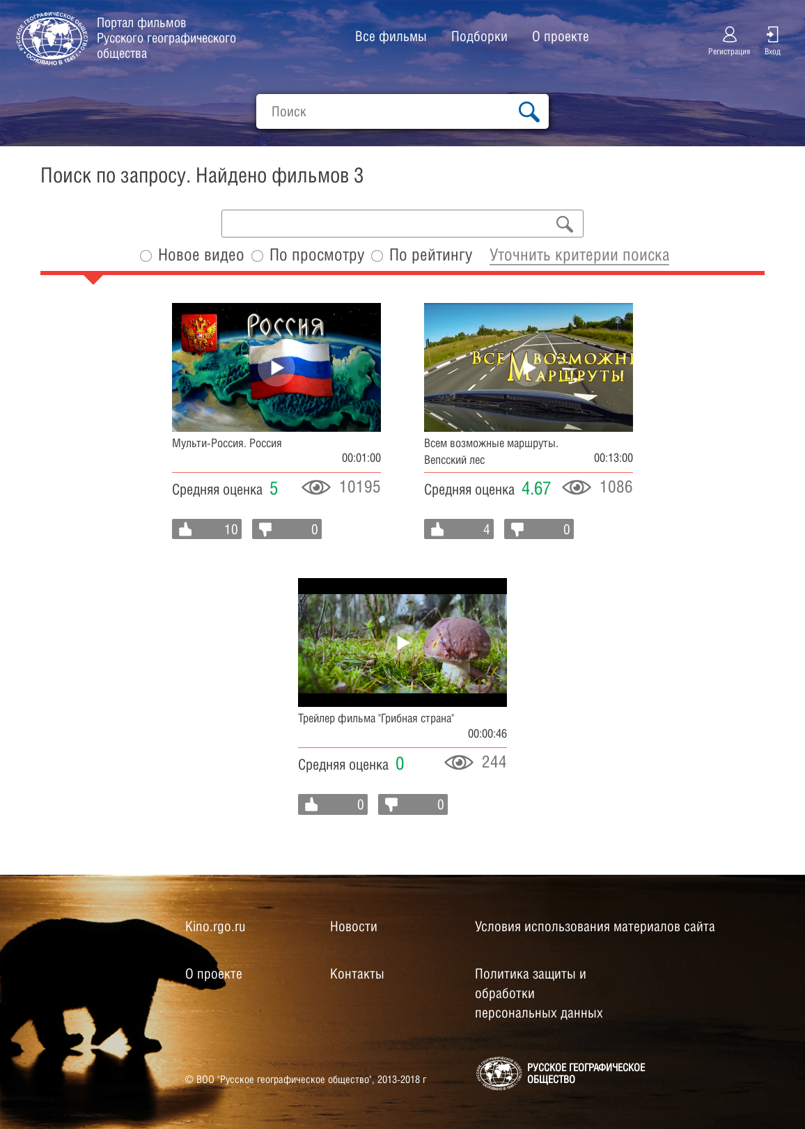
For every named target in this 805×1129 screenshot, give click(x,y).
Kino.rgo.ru (215, 926)
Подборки (479, 36)
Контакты (357, 973)
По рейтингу (430, 254)
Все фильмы (391, 36)
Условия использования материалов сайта (595, 926)
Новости (353, 926)
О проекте (560, 36)
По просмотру (316, 254)
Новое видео (201, 254)
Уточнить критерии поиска (579, 254)
